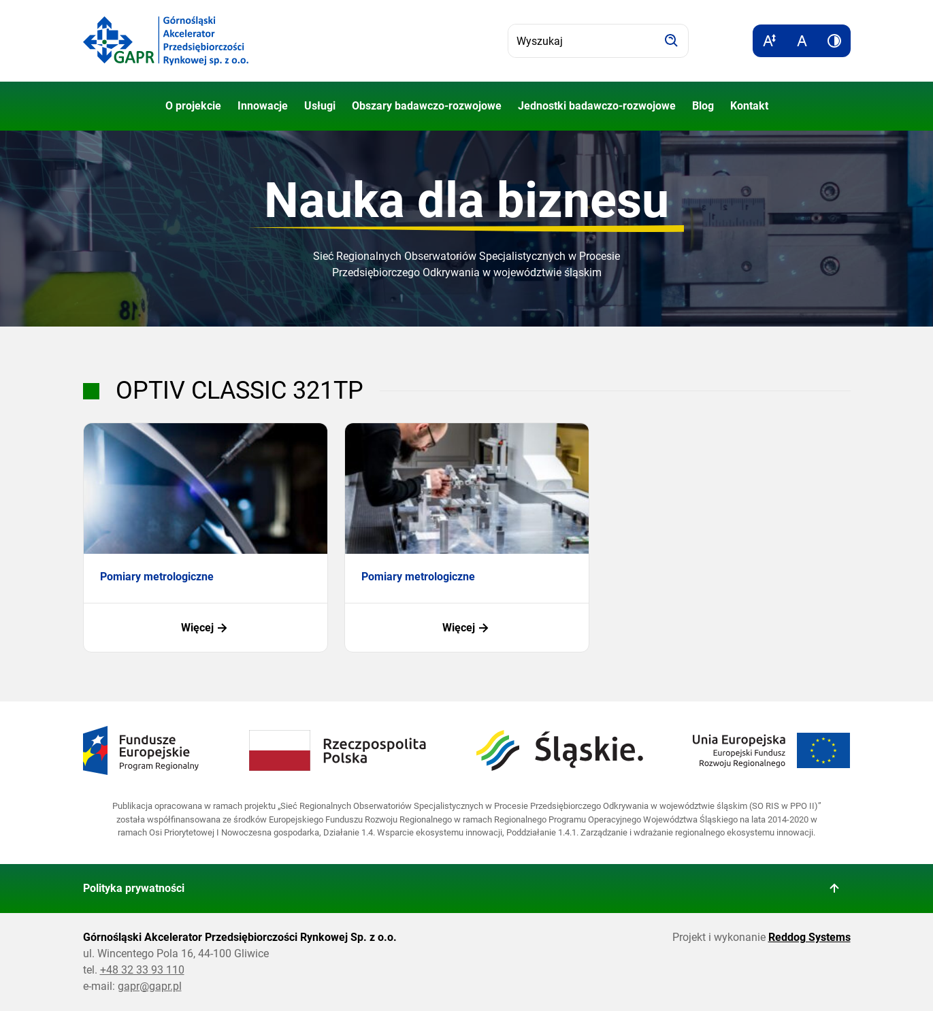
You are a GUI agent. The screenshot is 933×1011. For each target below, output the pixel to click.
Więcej (205, 628)
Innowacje (263, 105)
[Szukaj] (671, 40)
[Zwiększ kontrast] (834, 40)
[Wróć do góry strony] (834, 888)
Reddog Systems (809, 937)
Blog (703, 105)
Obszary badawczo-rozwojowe (427, 105)
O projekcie (193, 105)
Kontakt (749, 105)
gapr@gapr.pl (150, 986)
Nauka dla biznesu (466, 200)
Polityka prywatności (133, 888)
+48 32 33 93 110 (142, 969)
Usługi (319, 105)
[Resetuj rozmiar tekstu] (801, 40)
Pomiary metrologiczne (157, 576)
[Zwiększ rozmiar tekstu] (769, 40)
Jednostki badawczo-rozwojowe (597, 105)
